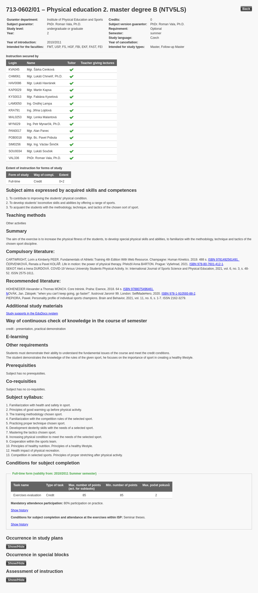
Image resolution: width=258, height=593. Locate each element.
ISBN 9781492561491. (224, 259)
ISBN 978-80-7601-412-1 (206, 264)
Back (246, 9)
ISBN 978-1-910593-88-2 (178, 293)
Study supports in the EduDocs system (32, 313)
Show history (19, 510)
